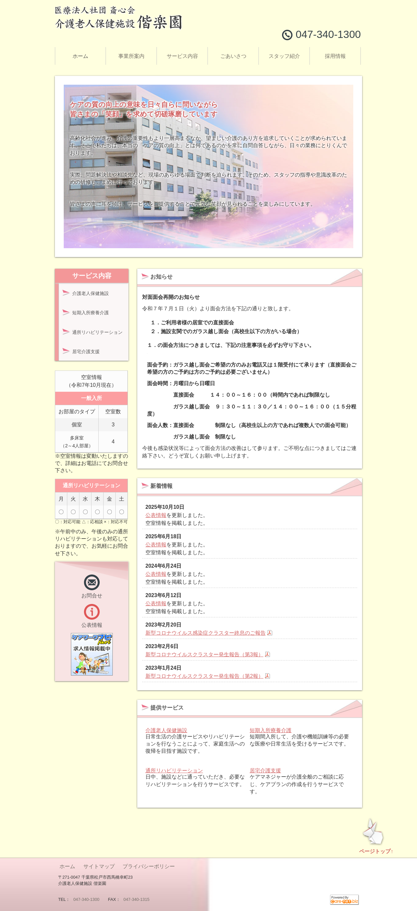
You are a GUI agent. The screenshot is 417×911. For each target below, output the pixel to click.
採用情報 (335, 56)
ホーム (80, 56)
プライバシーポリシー (148, 866)
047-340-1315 (137, 899)
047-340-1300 (86, 899)
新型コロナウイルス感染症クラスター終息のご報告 (205, 633)
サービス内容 (182, 56)
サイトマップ (98, 866)
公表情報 (155, 515)
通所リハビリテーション (174, 770)
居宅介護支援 (265, 770)
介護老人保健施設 (166, 730)
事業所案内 (131, 56)
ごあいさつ (233, 56)
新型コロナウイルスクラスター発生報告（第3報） (204, 654)
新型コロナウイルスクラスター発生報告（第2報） (204, 676)
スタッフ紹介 (284, 56)
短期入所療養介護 (271, 730)
